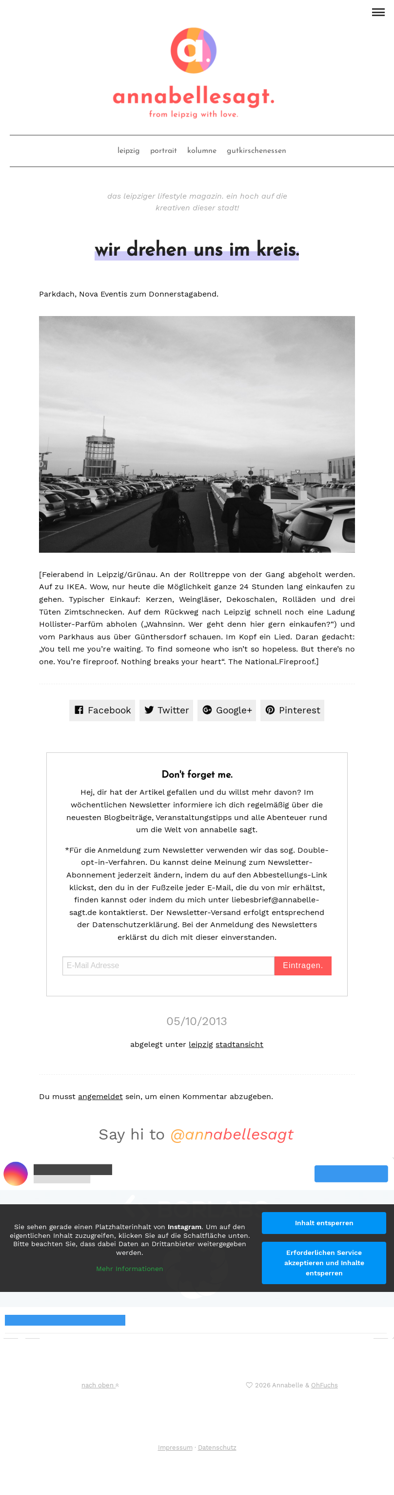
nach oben (99, 1385)
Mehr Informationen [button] (129, 1268)
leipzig (129, 151)
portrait (163, 151)
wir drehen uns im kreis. (197, 251)
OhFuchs (324, 1385)
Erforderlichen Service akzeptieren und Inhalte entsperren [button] (324, 1263)
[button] (378, 11)
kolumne (202, 151)
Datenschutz (217, 1447)
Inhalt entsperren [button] (324, 1223)
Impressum (175, 1447)
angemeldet (100, 1096)
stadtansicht (239, 1044)
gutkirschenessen (256, 151)
